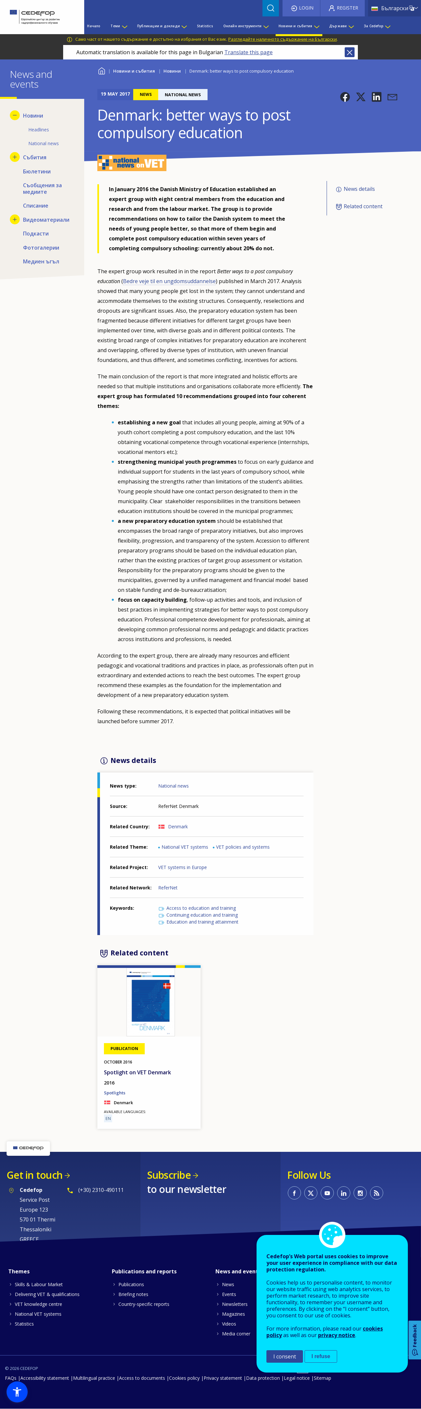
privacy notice (336, 1335)
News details (359, 188)
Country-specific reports (143, 1304)
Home (101, 70)
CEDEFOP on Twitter (310, 1192)
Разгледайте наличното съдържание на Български (282, 39)
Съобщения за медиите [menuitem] (42, 188)
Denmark (178, 826)
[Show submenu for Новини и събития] (316, 26)
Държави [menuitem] (338, 26)
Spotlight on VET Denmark (137, 1072)
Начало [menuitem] (93, 26)
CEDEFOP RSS (376, 1192)
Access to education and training (201, 908)
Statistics (24, 1324)
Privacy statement (223, 1378)
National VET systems (184, 847)
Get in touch (34, 1175)
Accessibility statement (44, 1378)
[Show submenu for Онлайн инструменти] (266, 26)
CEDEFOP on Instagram (360, 1192)
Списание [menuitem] (35, 205)
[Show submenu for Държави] (351, 26)
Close (350, 52)
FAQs (10, 1378)
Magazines (233, 1314)
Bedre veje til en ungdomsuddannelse (169, 281)
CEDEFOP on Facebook (294, 1192)
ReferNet (168, 887)
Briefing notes (133, 1294)
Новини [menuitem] (33, 115)
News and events (238, 1271)
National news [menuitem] (43, 143)
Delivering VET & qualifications (47, 1294)
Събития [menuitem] (34, 157)
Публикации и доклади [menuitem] (158, 26)
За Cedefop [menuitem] (374, 26)
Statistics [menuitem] (205, 26)
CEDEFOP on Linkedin (343, 1192)
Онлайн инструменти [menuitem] (242, 26)
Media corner (236, 1334)
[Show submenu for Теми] (124, 26)
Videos (229, 1324)
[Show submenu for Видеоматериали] (15, 219)
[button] (345, 96)
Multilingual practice (94, 1378)
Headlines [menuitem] (38, 129)
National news (173, 786)
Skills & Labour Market (39, 1284)
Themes (19, 1271)
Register (347, 8)
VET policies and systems (243, 847)
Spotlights (114, 1093)
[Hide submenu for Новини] (15, 115)
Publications (131, 1284)
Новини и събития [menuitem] (295, 26)
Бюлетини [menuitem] (37, 171)
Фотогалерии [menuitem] (41, 247)
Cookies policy (184, 1378)
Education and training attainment (202, 922)
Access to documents (142, 1378)
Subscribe (169, 1175)
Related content (363, 206)
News (228, 1284)
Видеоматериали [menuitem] (46, 219)
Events (229, 1294)
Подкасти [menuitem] (36, 233)
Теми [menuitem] (115, 26)
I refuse (320, 1356)
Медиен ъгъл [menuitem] (41, 261)
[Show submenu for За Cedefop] (387, 26)
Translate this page (248, 52)
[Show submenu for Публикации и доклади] (184, 26)
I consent (284, 1356)
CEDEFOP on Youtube (327, 1192)
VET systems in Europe (182, 867)
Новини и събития (134, 71)
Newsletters (235, 1304)
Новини (172, 71)
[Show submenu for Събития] (15, 157)
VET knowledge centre (38, 1304)
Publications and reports (144, 1271)
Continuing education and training (202, 915)
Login (306, 8)
